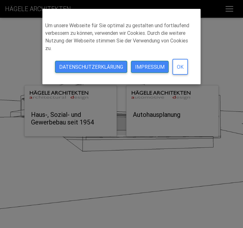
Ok (180, 67)
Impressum (150, 67)
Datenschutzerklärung (91, 67)
